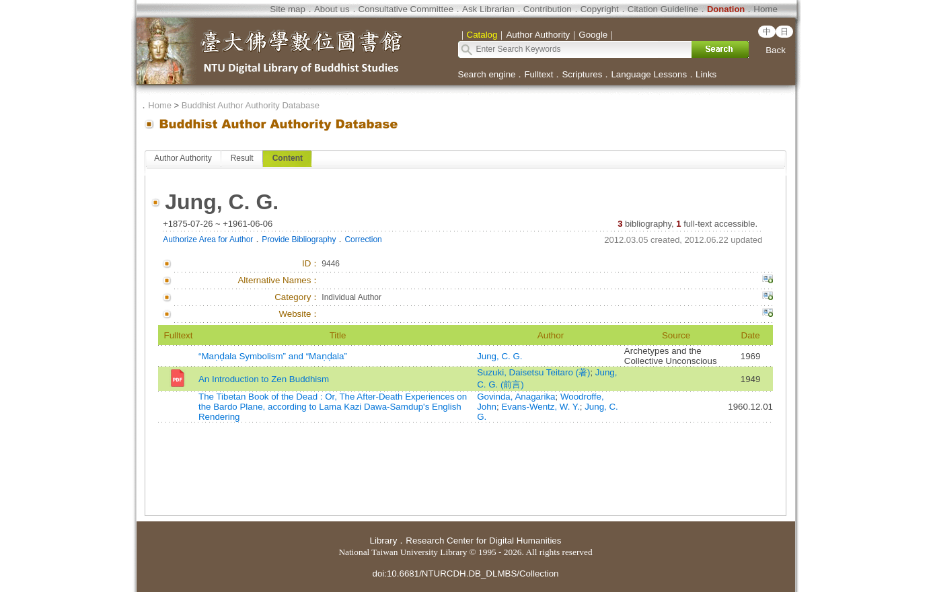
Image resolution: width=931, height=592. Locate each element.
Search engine (487, 74)
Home (765, 9)
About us (332, 9)
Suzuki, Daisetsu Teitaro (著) (533, 372)
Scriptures (582, 74)
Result (242, 158)
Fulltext (538, 74)
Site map (287, 9)
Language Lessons (649, 74)
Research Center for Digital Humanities (483, 540)
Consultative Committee (406, 9)
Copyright (600, 9)
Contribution (547, 9)
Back (776, 50)
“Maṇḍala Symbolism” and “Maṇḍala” (272, 356)
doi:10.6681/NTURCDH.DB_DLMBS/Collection (465, 573)
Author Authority (182, 158)
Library (384, 540)
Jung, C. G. (499, 356)
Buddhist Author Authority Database (251, 105)
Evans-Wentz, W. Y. (540, 407)
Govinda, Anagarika (516, 397)
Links (706, 74)
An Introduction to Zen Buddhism (263, 379)
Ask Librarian (488, 9)
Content (287, 158)
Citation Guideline (663, 9)
